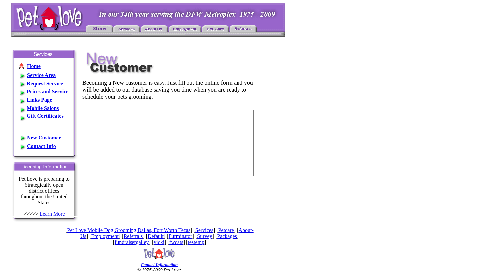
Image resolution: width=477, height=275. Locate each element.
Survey (204, 236)
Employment (105, 236)
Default (156, 236)
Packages (227, 236)
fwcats (176, 242)
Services (204, 230)
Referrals (133, 236)
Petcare (226, 230)
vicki (159, 242)
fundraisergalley (132, 242)
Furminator (180, 236)
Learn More (52, 214)
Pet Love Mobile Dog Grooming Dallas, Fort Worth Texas (129, 230)
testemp (196, 242)
